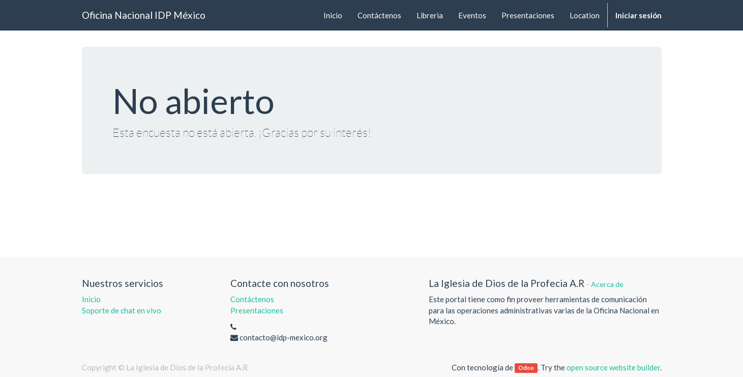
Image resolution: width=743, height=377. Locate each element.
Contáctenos (252, 299)
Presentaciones (256, 310)
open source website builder (613, 367)
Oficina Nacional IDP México (143, 15)
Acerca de (607, 284)
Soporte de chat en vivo (121, 310)
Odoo (526, 368)
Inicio (91, 299)
